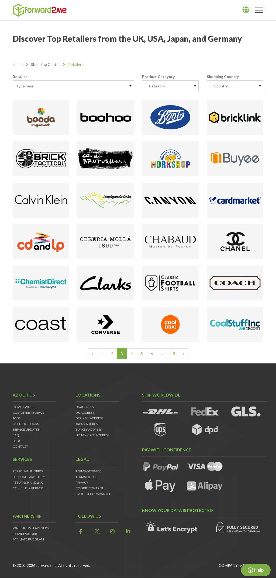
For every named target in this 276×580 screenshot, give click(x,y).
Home (18, 64)
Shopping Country (223, 76)
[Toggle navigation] (259, 10)
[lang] (246, 10)
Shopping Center (45, 64)
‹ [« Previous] (92, 353)
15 (173, 353)
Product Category (158, 76)
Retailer (20, 76)
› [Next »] (183, 353)
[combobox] (73, 85)
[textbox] (73, 86)
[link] (79, 531)
